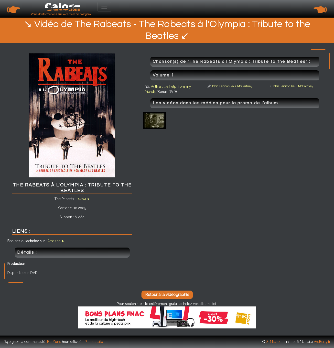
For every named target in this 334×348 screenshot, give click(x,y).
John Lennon (220, 86)
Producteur (16, 264)
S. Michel (273, 342)
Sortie (62, 208)
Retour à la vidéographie (167, 294)
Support (66, 217)
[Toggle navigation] (104, 7)
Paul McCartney (241, 86)
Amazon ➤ (56, 241)
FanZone (54, 342)
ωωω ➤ (84, 199)
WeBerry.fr (322, 342)
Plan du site (94, 342)
